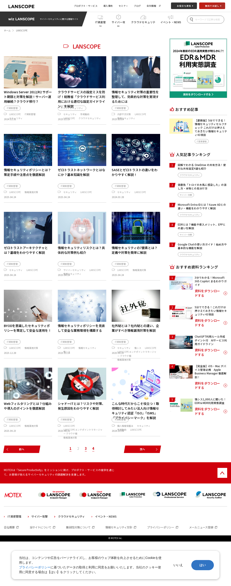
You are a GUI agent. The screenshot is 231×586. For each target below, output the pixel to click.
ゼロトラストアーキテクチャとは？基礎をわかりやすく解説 (26, 260)
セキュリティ (16, 124)
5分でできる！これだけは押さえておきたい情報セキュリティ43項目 (211, 310)
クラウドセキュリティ (143, 23)
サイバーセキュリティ (74, 280)
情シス (66, 366)
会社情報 (151, 5)
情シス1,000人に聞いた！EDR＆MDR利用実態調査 (210, 401)
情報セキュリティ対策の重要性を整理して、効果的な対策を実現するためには (135, 97)
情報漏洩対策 (31, 202)
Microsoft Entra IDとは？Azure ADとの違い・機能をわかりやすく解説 (202, 206)
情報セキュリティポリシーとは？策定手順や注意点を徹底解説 (27, 182)
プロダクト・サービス (85, 5)
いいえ (178, 565)
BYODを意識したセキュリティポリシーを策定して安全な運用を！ (27, 342)
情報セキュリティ (126, 124)
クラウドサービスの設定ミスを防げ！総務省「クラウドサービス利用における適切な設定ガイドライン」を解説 (81, 99)
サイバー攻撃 (118, 23)
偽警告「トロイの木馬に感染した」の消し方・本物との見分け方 (202, 186)
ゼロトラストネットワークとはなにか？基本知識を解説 (81, 182)
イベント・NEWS (170, 22)
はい (202, 565)
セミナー (123, 5)
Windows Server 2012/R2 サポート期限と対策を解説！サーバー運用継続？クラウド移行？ (28, 97)
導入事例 (108, 5)
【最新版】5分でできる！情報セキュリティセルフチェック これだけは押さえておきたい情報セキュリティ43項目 (211, 128)
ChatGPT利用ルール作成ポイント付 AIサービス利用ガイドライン (211, 340)
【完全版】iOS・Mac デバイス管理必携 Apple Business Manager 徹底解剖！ (210, 371)
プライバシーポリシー (35, 567)
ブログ (137, 5)
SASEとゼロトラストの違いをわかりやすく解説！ (134, 182)
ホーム (7, 30)
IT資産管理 (100, 23)
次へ (142, 494)
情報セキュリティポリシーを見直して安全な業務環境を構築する (81, 342)
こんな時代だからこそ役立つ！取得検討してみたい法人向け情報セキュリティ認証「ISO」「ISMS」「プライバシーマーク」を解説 (135, 436)
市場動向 (84, 121)
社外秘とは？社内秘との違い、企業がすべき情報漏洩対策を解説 (135, 342)
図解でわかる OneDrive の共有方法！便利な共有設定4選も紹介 (202, 166)
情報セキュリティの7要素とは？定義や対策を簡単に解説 (134, 260)
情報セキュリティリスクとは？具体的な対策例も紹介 (81, 260)
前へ (21, 494)
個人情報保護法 (125, 458)
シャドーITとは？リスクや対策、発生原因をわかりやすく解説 (81, 432)
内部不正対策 (124, 121)
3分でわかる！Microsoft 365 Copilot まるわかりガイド (211, 281)
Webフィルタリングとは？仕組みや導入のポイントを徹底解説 (28, 432)
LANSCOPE (15, 121)
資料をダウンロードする (207, 293)
